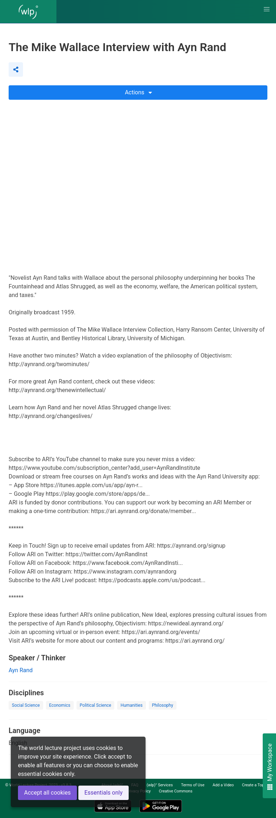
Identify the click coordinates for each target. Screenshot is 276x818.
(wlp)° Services (160, 785)
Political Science (95, 705)
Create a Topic (254, 785)
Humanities (131, 705)
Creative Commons (175, 791)
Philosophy (162, 705)
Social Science (26, 705)
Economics (59, 705)
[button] (266, 9)
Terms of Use (192, 785)
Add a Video (223, 785)
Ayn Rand (21, 670)
